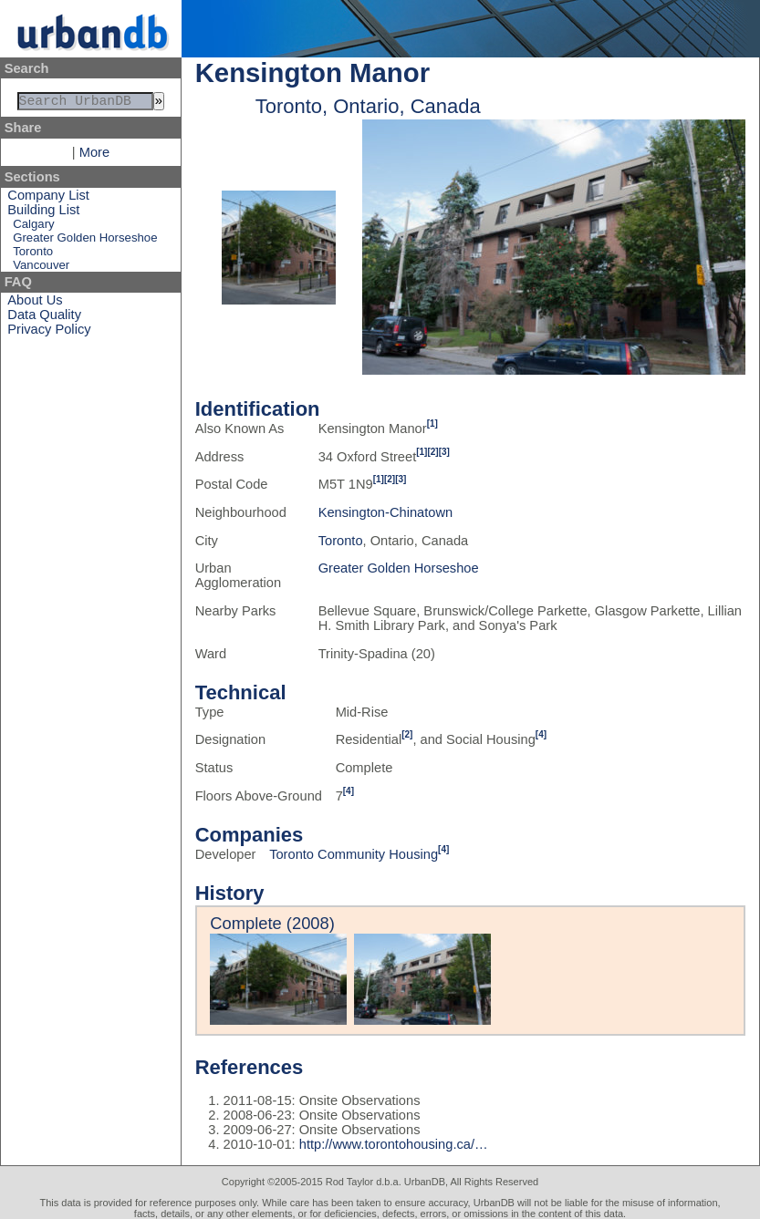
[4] (541, 734)
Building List (43, 213)
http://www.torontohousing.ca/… (393, 1144)
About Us (34, 303)
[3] (444, 452)
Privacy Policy (48, 332)
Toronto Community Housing (353, 854)
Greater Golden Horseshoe (85, 241)
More (94, 156)
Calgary (33, 227)
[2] (432, 452)
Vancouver (41, 268)
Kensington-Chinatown (385, 512)
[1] (432, 423)
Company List (48, 198)
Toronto (33, 255)
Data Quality (44, 318)
